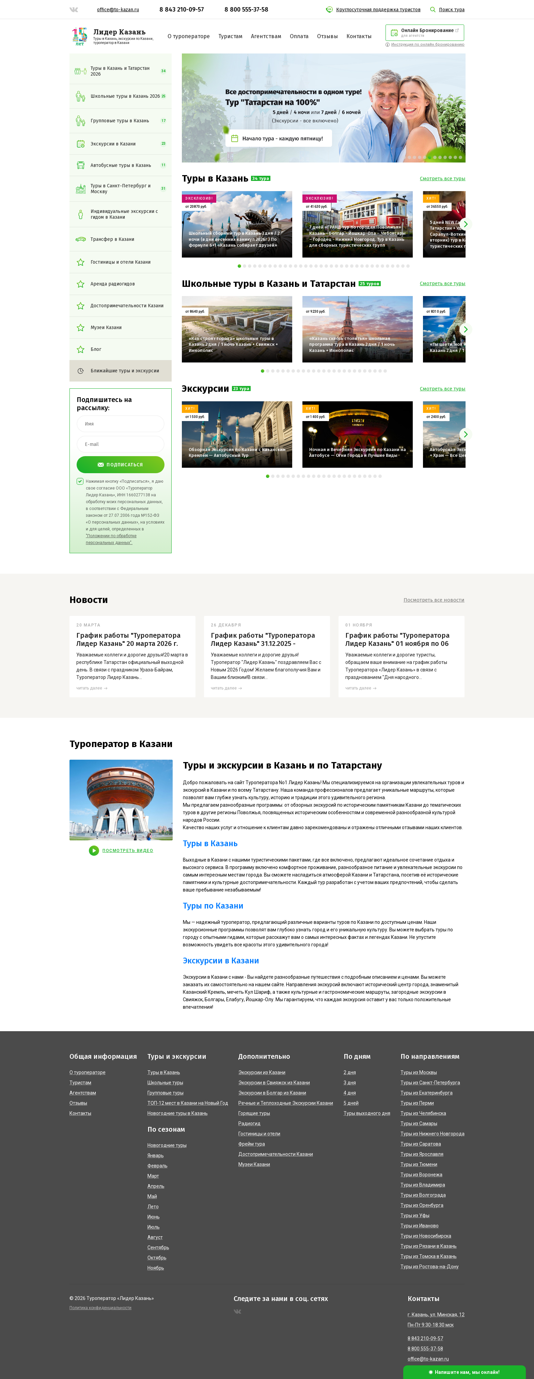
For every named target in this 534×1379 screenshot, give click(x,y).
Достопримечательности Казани (275, 1154)
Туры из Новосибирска (425, 1236)
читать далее (89, 688)
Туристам (230, 36)
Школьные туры (165, 1082)
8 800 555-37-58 (246, 9)
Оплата (299, 36)
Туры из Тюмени (418, 1164)
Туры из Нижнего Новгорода (432, 1133)
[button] (404, 157)
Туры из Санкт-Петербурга (430, 1082)
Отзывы (327, 36)
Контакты (359, 36)
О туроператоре (189, 36)
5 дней (351, 1103)
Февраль (157, 1165)
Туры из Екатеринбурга (426, 1093)
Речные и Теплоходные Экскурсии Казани (285, 1103)
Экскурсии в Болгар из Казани (272, 1093)
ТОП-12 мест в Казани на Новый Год (187, 1103)
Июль (153, 1227)
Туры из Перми (417, 1103)
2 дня (350, 1072)
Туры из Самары (418, 1123)
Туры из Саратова (420, 1144)
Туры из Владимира (422, 1185)
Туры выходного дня (367, 1113)
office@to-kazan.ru (118, 10)
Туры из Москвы (418, 1072)
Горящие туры (254, 1113)
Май (152, 1196)
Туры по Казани (213, 906)
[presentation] (465, 224)
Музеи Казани (254, 1164)
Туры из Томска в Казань (428, 1256)
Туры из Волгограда (423, 1195)
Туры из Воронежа (421, 1174)
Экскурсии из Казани (261, 1072)
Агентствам (266, 36)
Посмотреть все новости (434, 600)
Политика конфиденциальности (100, 1307)
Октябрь (157, 1257)
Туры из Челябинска (423, 1113)
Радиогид (249, 1123)
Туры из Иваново (419, 1225)
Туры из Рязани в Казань (428, 1246)
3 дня (350, 1082)
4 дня (350, 1093)
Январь (155, 1155)
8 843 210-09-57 (181, 9)
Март (153, 1176)
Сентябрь (158, 1247)
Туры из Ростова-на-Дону (429, 1266)
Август (155, 1237)
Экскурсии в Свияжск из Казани (274, 1082)
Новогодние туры (167, 1145)
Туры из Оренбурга (421, 1205)
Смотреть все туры (443, 178)
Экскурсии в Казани (221, 960)
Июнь (153, 1217)
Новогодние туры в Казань (177, 1113)
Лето (153, 1206)
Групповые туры (165, 1093)
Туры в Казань (210, 843)
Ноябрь (155, 1268)
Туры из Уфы (414, 1215)
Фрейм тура (251, 1144)
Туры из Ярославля (421, 1154)
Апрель (155, 1186)
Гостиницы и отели (259, 1133)
